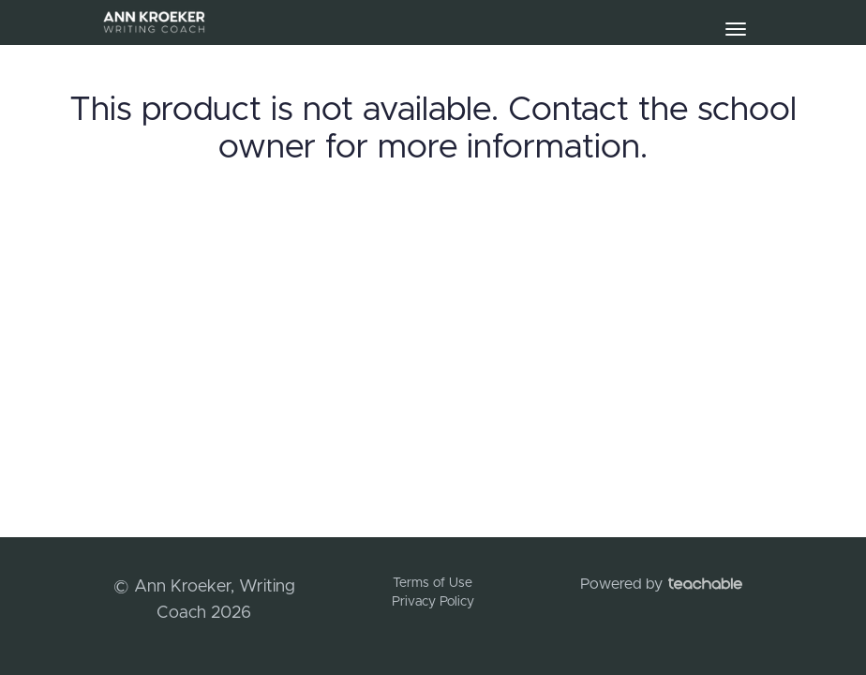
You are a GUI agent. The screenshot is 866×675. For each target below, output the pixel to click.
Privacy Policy (433, 601)
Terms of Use (432, 583)
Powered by (661, 584)
